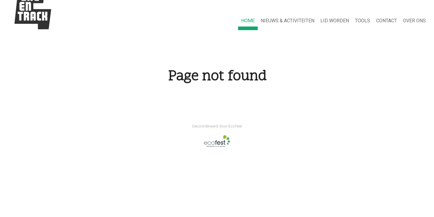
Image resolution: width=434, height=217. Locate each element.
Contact (386, 21)
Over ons (414, 21)
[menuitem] (248, 21)
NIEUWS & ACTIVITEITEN (287, 21)
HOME (248, 21)
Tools (362, 21)
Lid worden (334, 21)
